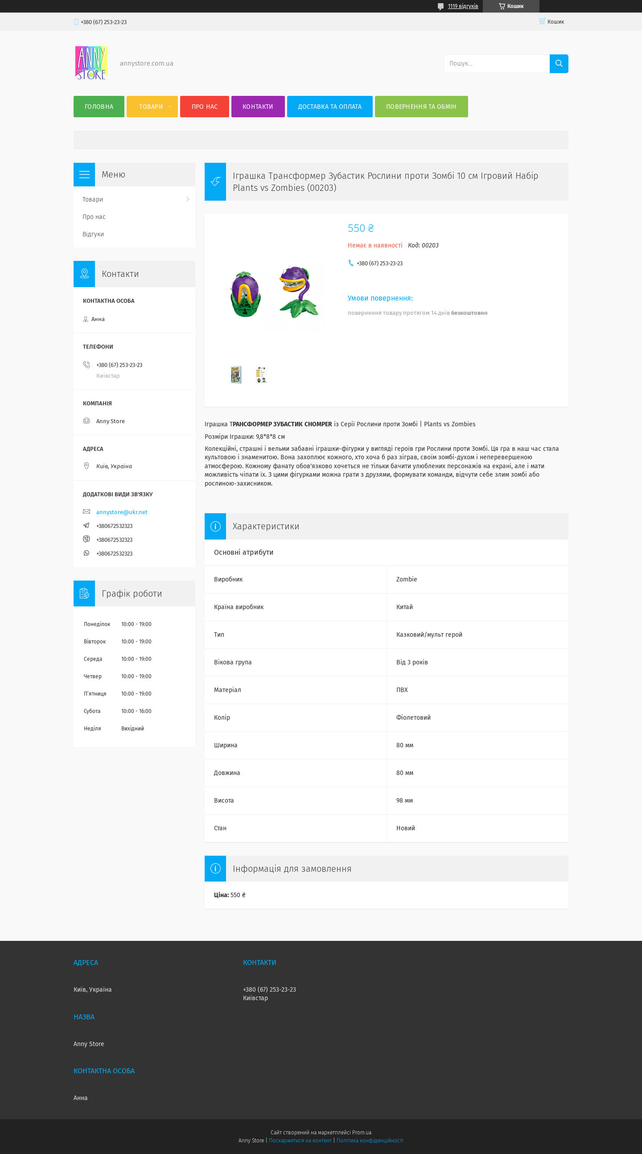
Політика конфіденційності (370, 1141)
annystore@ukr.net (122, 512)
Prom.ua (361, 1132)
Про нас (205, 107)
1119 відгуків (463, 6)
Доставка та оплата (330, 107)
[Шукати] (559, 63)
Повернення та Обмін (421, 107)
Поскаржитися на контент (300, 1141)
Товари (151, 107)
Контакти (258, 107)
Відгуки (93, 234)
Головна (99, 107)
